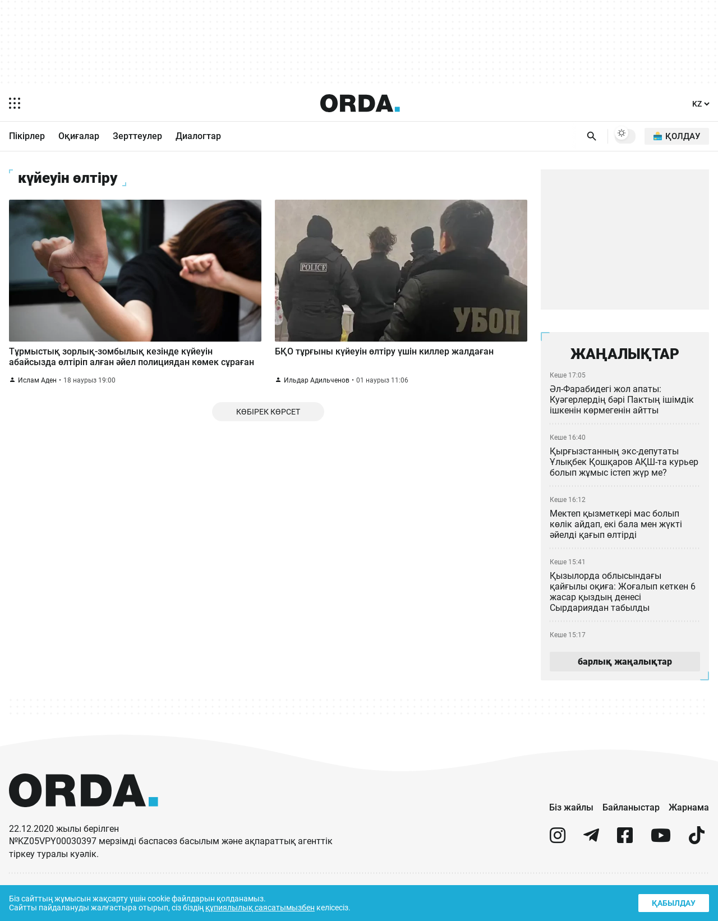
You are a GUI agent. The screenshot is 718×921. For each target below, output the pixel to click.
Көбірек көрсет (268, 421)
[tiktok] (696, 846)
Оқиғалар (78, 137)
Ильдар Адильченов (316, 388)
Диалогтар (198, 137)
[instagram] (557, 846)
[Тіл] (701, 104)
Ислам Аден (37, 388)
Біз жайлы (571, 813)
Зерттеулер (137, 137)
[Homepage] (360, 103)
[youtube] (660, 846)
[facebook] (625, 846)
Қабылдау (673, 901)
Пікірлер (27, 137)
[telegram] (591, 846)
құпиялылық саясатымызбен (264, 906)
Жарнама (689, 813)
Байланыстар (631, 813)
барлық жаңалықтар (625, 666)
